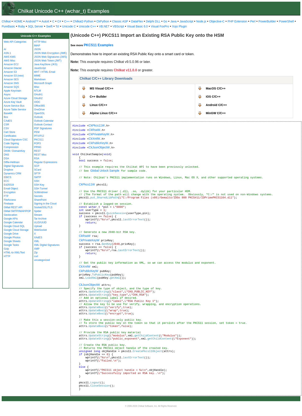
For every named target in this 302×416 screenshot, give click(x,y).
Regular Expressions (45, 162)
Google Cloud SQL (14, 226)
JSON (37, 49)
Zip (36, 252)
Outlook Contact (43, 124)
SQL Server (35, 26)
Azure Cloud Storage (15, 98)
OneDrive (39, 109)
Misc (36, 86)
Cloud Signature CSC (16, 139)
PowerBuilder (267, 21)
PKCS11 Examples (98, 45)
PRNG (37, 147)
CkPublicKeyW (98, 143)
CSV (6, 128)
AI (5, 49)
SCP (36, 166)
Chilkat (6, 21)
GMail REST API (13, 207)
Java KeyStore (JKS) (45, 64)
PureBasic (8, 26)
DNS (6, 154)
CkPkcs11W (97, 125)
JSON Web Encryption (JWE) (50, 53)
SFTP (37, 173)
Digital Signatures (13, 166)
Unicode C (69, 26)
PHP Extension (237, 21)
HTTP (7, 256)
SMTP (37, 177)
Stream (38, 214)
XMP (37, 248)
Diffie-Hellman (11, 162)
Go (165, 21)
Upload (38, 226)
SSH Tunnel (40, 188)
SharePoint (40, 199)
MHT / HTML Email (44, 71)
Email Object (11, 188)
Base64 (8, 113)
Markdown (40, 79)
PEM (37, 132)
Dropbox (8, 169)
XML (36, 241)
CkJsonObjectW (99, 147)
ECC (6, 181)
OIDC (37, 102)
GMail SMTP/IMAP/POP (17, 211)
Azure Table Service (15, 109)
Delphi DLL (153, 21)
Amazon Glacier (13, 68)
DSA (6, 158)
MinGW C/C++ (216, 113)
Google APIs (11, 218)
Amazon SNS (11, 83)
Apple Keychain (12, 90)
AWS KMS (9, 56)
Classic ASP (120, 21)
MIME (37, 75)
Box (6, 117)
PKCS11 (39, 139)
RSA (36, 158)
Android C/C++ (216, 105)
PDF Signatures (43, 128)
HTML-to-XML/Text (14, 252)
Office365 (39, 105)
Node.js (201, 21)
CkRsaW (94, 129)
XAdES (38, 237)
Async (7, 94)
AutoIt (45, 21)
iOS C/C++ (213, 96)
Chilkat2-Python (83, 21)
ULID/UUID (40, 222)
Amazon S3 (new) (14, 75)
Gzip (6, 248)
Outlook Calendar (44, 120)
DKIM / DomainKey (14, 150)
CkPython (102, 21)
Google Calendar (13, 222)
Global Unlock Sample (104, 170)
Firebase (9, 203)
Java (173, 21)
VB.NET (104, 26)
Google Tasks (11, 245)
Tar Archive (40, 218)
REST (37, 150)
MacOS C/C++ (215, 88)
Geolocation (10, 214)
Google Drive (11, 233)
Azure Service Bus (14, 105)
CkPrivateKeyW (99, 134)
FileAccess (10, 199)
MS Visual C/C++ (101, 88)
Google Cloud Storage (16, 229)
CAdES (8, 120)
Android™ (32, 21)
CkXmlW (94, 138)
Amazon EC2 (11, 64)
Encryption (10, 192)
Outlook (38, 117)
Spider (37, 211)
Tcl (57, 26)
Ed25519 (9, 184)
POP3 (37, 143)
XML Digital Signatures (47, 245)
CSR (6, 124)
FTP (6, 196)
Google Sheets (12, 241)
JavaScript (186, 21)
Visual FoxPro (160, 26)
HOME (18, 21)
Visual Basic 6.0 (137, 26)
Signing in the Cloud (45, 203)
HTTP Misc (40, 41)
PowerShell (286, 21)
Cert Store (9, 132)
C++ (67, 21)
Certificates (10, 135)
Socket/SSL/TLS (43, 207)
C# (59, 21)
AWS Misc (9, 60)
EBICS (7, 177)
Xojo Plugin (179, 26)
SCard (37, 169)
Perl (252, 21)
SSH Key (39, 184)
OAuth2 (38, 98)
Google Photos (12, 237)
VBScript (118, 26)
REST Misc (40, 154)
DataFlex (137, 21)
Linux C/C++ (98, 105)
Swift (49, 26)
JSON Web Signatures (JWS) (50, 56)
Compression (11, 147)
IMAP (37, 45)
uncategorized (42, 260)
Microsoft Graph (43, 83)
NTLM (37, 90)
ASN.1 (7, 53)
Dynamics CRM (12, 173)
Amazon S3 (10, 71)
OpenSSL (39, 113)
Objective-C (216, 21)
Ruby (21, 26)
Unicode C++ (87, 26)
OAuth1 (38, 94)
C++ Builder (98, 96)
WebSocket (40, 229)
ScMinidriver (41, 192)
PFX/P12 (39, 135)
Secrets (38, 196)
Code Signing (11, 143)
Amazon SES (11, 79)
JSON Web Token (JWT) (47, 60)
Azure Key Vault (13, 102)
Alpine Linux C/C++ (103, 113)
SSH (36, 181)
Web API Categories (15, 41)
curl (36, 256)
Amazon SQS (11, 86)
